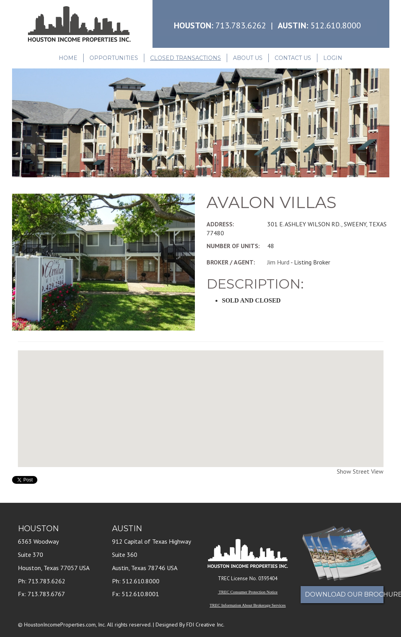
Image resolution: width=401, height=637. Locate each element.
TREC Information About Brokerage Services (247, 605)
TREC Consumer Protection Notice (248, 592)
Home (68, 57)
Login (332, 57)
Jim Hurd (278, 262)
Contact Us (293, 57)
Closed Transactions (185, 57)
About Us (248, 57)
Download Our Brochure (344, 594)
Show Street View (360, 471)
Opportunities (113, 57)
